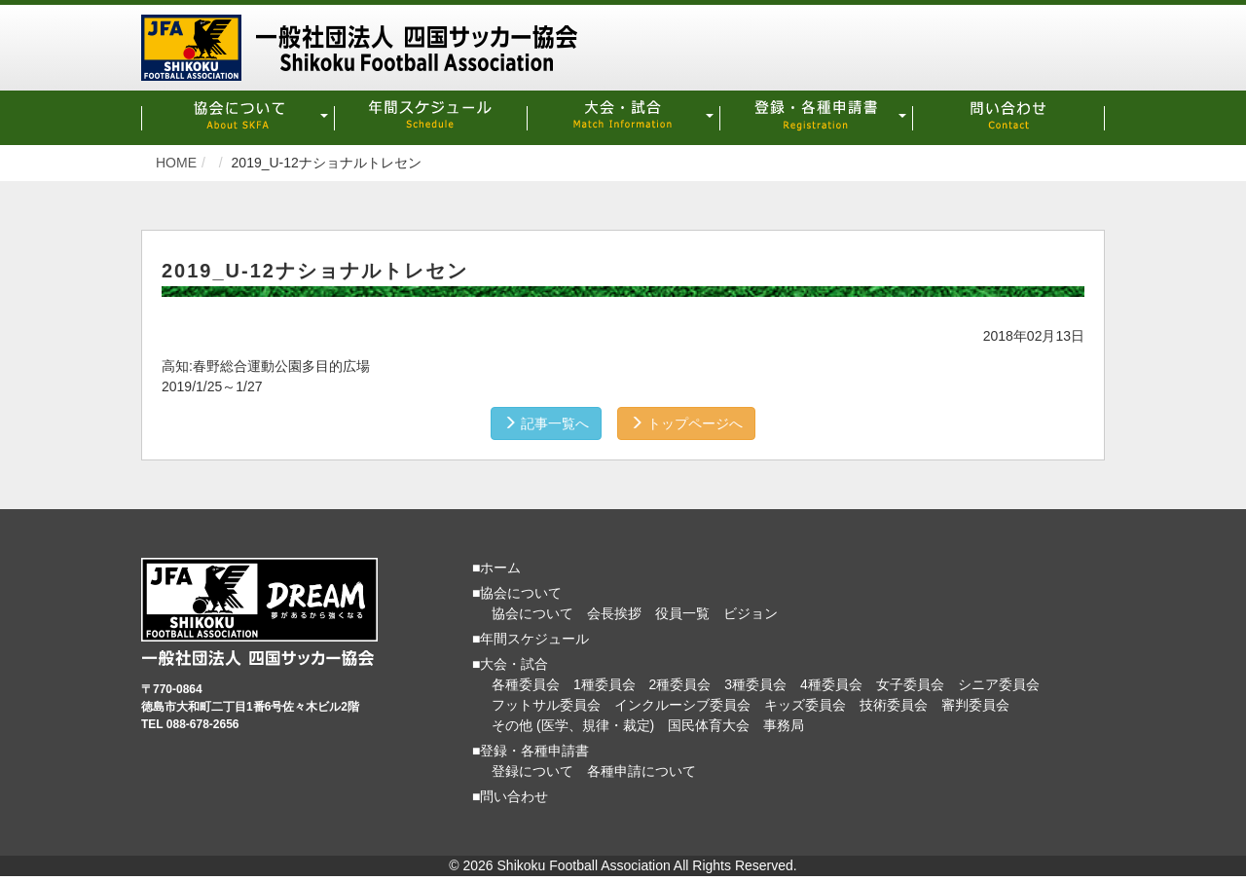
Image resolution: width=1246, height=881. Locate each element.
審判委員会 (975, 700)
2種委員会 (680, 679)
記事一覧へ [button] (537, 418)
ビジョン (750, 608)
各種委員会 (526, 679)
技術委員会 (894, 700)
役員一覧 (682, 608)
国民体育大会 (709, 720)
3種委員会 (755, 679)
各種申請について (641, 766)
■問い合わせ (510, 791)
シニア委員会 (999, 679)
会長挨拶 (614, 608)
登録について (532, 766)
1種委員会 (604, 679)
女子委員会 (910, 679)
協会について (532, 608)
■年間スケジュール (530, 634)
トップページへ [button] (695, 418)
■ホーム (496, 562)
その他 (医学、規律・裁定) (573, 720)
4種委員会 (831, 679)
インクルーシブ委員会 (682, 700)
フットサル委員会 (546, 700)
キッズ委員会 (805, 700)
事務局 (783, 720)
